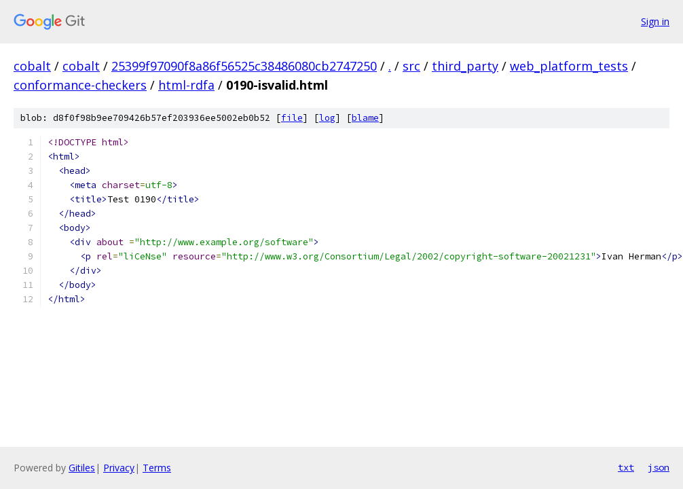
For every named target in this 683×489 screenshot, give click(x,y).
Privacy (118, 467)
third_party (465, 66)
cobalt (32, 66)
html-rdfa (186, 85)
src (411, 66)
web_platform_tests (569, 66)
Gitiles (82, 467)
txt (626, 467)
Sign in (655, 21)
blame (365, 118)
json (658, 467)
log (327, 118)
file (292, 118)
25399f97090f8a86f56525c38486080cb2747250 (244, 66)
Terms (157, 467)
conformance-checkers (80, 85)
